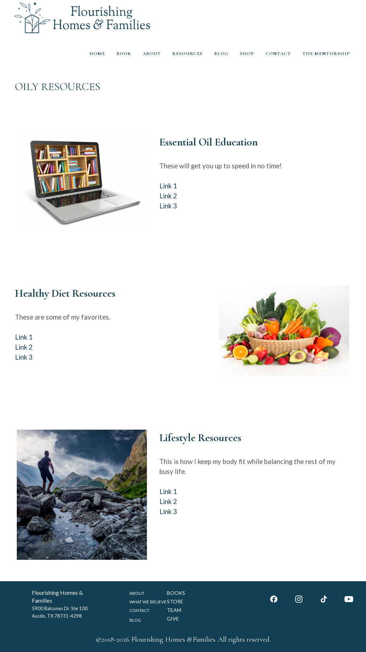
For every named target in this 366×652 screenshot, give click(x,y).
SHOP (247, 53)
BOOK (124, 53)
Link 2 (168, 196)
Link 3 (168, 206)
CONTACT (278, 53)
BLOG (221, 53)
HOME (97, 53)
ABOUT (152, 53)
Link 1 (168, 186)
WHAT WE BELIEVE (148, 601)
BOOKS (176, 593)
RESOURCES (187, 53)
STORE (175, 601)
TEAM (174, 610)
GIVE (173, 619)
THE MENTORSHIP (326, 53)
